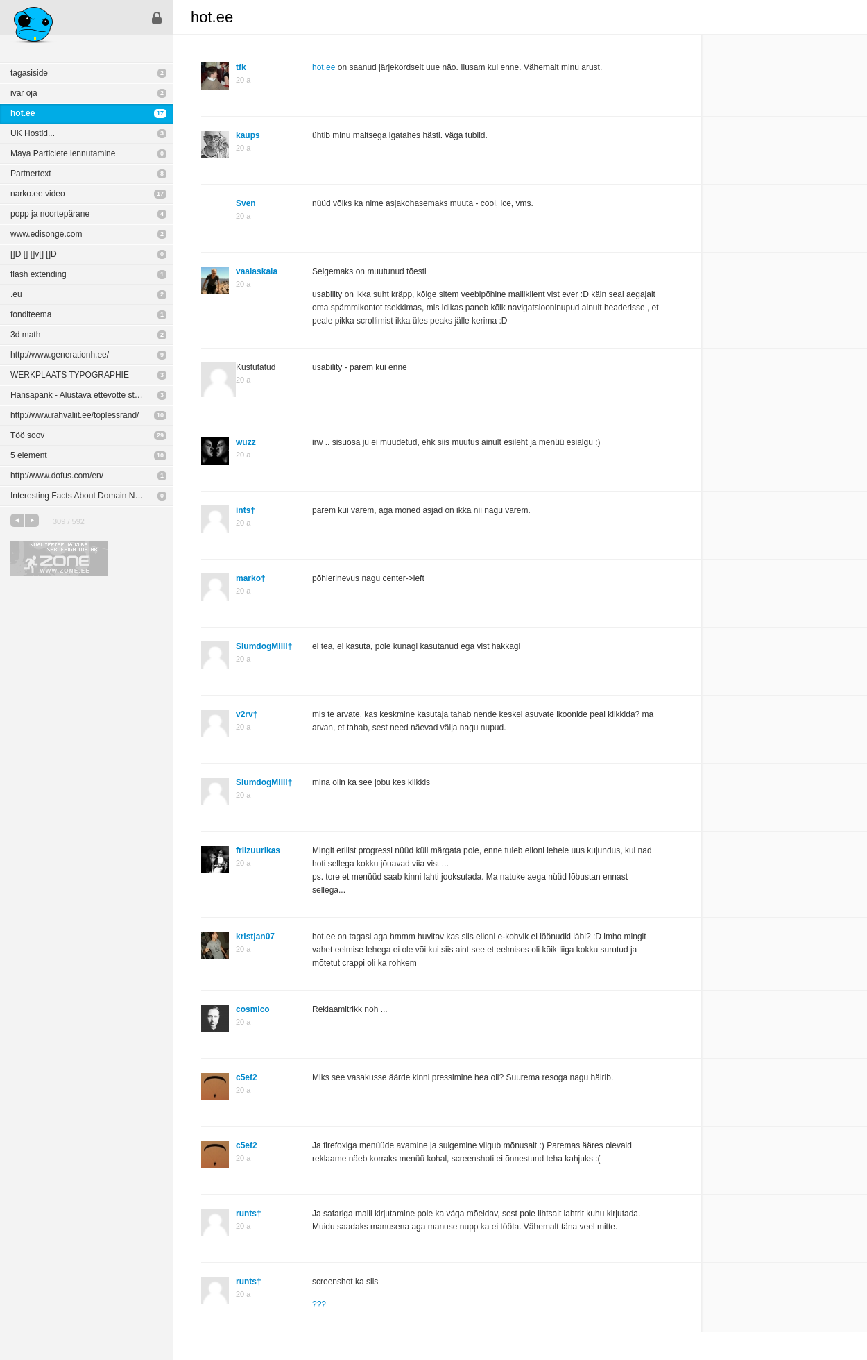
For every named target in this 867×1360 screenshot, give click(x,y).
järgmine (32, 520)
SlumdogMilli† (264, 646)
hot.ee (22, 113)
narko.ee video (37, 194)
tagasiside (29, 73)
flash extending (38, 274)
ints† (245, 510)
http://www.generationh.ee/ (59, 355)
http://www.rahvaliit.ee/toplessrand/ (74, 415)
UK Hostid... (32, 133)
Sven (246, 203)
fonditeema (30, 314)
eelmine (17, 520)
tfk (241, 67)
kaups (248, 135)
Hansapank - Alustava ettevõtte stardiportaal (91, 395)
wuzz (246, 442)
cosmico (253, 1009)
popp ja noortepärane (49, 214)
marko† (251, 578)
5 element (28, 455)
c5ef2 (246, 1077)
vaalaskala (256, 271)
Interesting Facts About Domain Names (82, 496)
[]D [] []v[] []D (33, 254)
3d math (25, 334)
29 (160, 435)
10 (160, 415)
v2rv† (246, 714)
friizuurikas (258, 850)
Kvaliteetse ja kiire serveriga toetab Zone (59, 558)
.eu (16, 294)
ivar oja (23, 93)
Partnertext (30, 173)
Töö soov (27, 435)
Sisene (156, 17)
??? (319, 1304)
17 (160, 113)
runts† (248, 1213)
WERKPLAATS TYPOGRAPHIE (69, 375)
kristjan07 (255, 936)
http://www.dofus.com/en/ (56, 475)
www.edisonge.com (46, 234)
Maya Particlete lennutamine (62, 153)
